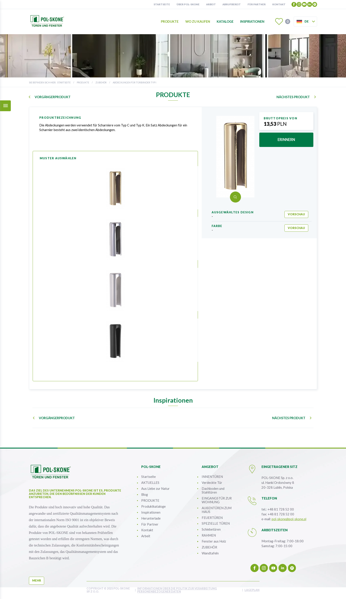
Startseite (162, 4)
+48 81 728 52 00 (280, 509)
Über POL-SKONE (188, 4)
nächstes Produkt (293, 97)
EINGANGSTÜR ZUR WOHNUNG (217, 500)
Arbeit (211, 4)
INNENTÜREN (212, 477)
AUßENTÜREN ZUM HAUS (216, 510)
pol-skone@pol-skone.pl (289, 519)
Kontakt (279, 4)
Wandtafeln (210, 553)
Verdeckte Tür (212, 482)
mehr (36, 580)
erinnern (286, 139)
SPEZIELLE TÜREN (216, 523)
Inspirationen (252, 22)
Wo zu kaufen (197, 22)
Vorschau (296, 214)
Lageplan (252, 590)
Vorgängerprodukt (53, 97)
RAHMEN (209, 535)
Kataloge (225, 22)
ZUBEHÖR (101, 82)
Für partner (257, 4)
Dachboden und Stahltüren (213, 490)
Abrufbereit (231, 4)
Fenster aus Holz (214, 541)
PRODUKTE (83, 82)
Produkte (170, 22)
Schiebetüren (211, 529)
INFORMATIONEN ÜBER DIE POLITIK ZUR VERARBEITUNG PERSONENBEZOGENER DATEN (177, 590)
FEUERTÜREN (212, 518)
